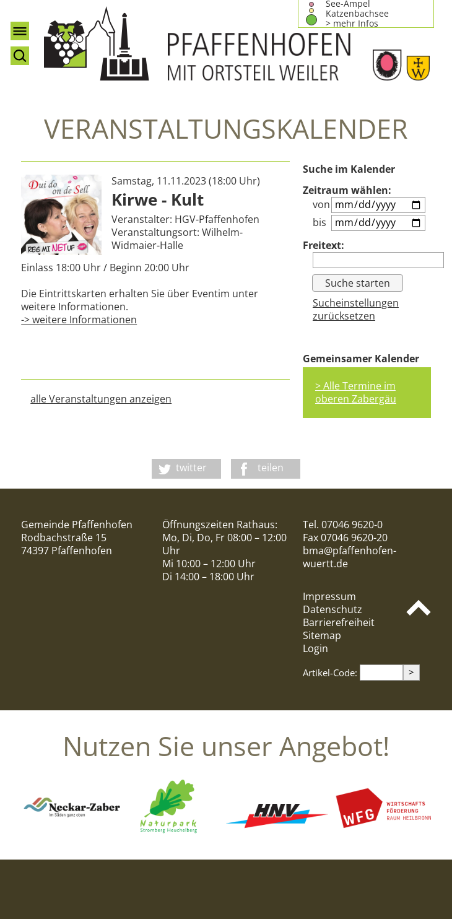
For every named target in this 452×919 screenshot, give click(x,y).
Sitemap (322, 635)
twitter (191, 467)
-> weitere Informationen (79, 319)
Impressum (329, 596)
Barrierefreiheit (339, 622)
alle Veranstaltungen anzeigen (101, 399)
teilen (271, 467)
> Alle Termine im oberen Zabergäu (355, 392)
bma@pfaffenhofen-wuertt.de (349, 557)
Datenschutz (332, 609)
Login (315, 648)
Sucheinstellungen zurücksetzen (356, 309)
